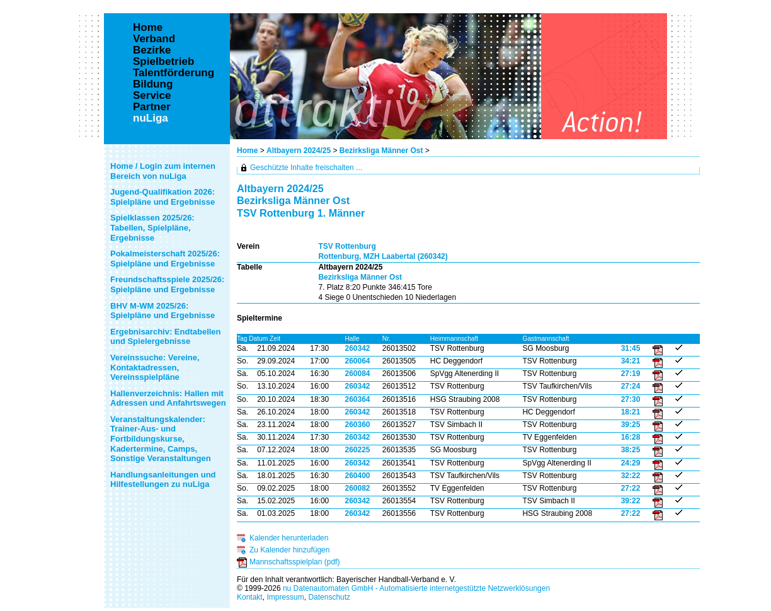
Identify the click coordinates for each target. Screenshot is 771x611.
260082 (357, 488)
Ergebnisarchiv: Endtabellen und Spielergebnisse (165, 336)
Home (247, 150)
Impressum (285, 597)
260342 (357, 348)
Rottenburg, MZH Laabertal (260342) (382, 256)
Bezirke (152, 50)
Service (152, 95)
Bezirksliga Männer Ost (381, 150)
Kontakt (250, 597)
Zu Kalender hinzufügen (289, 549)
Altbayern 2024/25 (298, 150)
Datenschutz (329, 597)
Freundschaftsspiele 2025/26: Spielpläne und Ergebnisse (167, 284)
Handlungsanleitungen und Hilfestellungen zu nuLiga (163, 479)
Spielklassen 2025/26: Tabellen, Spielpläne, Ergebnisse (152, 227)
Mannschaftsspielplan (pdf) (294, 561)
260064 (357, 361)
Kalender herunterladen (288, 538)
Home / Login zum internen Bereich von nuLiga (162, 171)
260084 (357, 373)
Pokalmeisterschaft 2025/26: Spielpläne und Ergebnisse (165, 258)
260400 (357, 475)
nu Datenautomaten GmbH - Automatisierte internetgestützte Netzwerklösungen (416, 588)
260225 (357, 449)
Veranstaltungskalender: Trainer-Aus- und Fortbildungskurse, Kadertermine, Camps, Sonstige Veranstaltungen (160, 438)
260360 (357, 424)
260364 (357, 399)
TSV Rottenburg (346, 246)
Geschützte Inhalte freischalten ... (306, 167)
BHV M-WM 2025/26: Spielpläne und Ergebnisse (162, 311)
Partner (152, 107)
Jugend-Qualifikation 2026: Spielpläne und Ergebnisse (162, 197)
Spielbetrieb (163, 61)
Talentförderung (173, 73)
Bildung (153, 84)
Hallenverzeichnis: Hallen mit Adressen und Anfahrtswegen (168, 398)
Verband (154, 39)
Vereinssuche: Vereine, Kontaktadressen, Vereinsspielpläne (155, 367)
